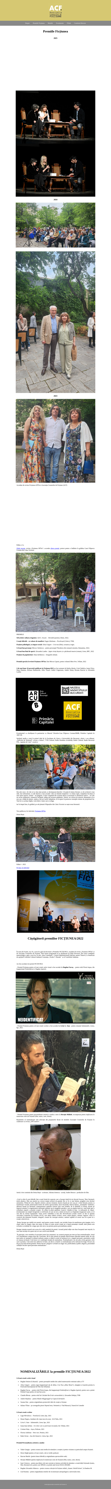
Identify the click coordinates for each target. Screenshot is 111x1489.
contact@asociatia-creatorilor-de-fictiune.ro (55, 1484)
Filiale (69, 23)
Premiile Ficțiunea (39, 23)
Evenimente (60, 23)
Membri (50, 23)
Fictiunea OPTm (40, 811)
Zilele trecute (21, 548)
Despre (27, 23)
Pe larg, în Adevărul (23, 868)
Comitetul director (80, 23)
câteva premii (54, 548)
